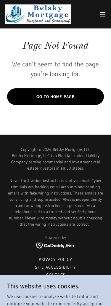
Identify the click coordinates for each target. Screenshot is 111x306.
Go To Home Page (55, 96)
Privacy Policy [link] (55, 259)
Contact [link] (55, 275)
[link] (38, 14)
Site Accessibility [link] (55, 267)
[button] (103, 14)
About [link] (55, 282)
